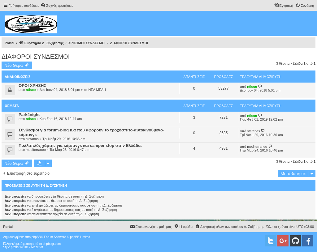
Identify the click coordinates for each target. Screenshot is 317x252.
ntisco (31, 90)
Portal (9, 43)
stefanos (32, 139)
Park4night (29, 114)
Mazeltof (37, 247)
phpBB (36, 237)
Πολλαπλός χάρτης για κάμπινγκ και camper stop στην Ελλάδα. (80, 145)
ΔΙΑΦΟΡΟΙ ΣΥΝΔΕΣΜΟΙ (36, 56)
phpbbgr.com (52, 244)
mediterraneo (36, 150)
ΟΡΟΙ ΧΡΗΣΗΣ (32, 85)
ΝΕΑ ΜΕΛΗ (97, 90)
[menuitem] (57, 5)
